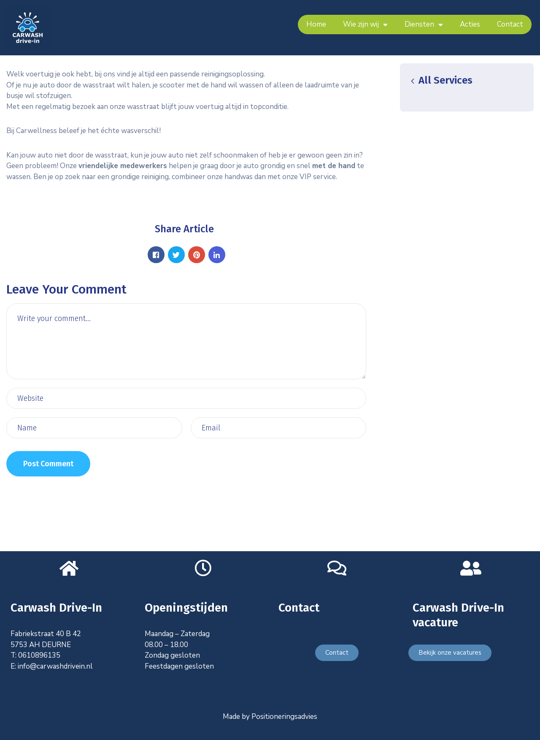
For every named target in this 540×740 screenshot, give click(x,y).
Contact (510, 24)
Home (316, 24)
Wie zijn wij (365, 25)
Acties (470, 24)
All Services (440, 80)
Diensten (424, 25)
